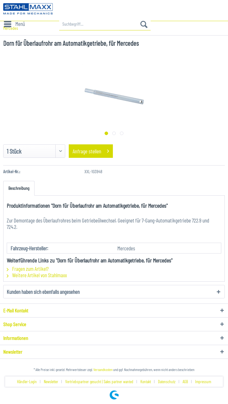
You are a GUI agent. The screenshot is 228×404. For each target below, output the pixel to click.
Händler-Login (27, 381)
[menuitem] (14, 24)
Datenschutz (167, 381)
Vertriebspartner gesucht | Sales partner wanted (99, 381)
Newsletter (51, 381)
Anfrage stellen (91, 150)
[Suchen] (144, 24)
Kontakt (145, 381)
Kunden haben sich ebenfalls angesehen (43, 291)
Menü (14, 23)
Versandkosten (103, 369)
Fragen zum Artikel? (28, 268)
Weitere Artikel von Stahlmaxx (37, 275)
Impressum (203, 381)
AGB (185, 381)
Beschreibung (18, 188)
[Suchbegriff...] (104, 24)
